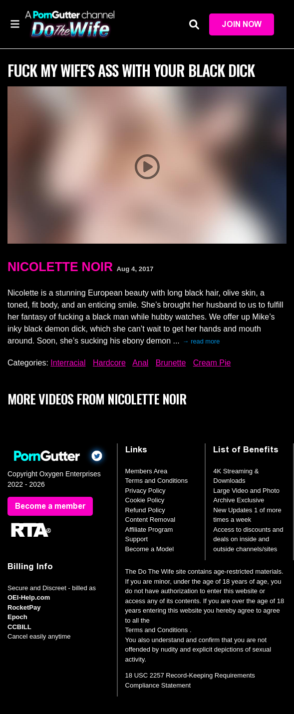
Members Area (146, 471)
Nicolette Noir (60, 267)
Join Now (242, 24)
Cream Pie (212, 362)
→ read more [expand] (201, 341)
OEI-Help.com (28, 597)
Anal (140, 362)
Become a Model (149, 549)
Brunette (171, 362)
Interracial (67, 362)
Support (136, 539)
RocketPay (23, 607)
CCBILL (19, 627)
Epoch (17, 617)
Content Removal (150, 519)
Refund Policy (145, 510)
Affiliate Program (149, 529)
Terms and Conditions (156, 480)
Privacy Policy (145, 490)
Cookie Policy (145, 500)
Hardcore (109, 362)
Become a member (50, 506)
